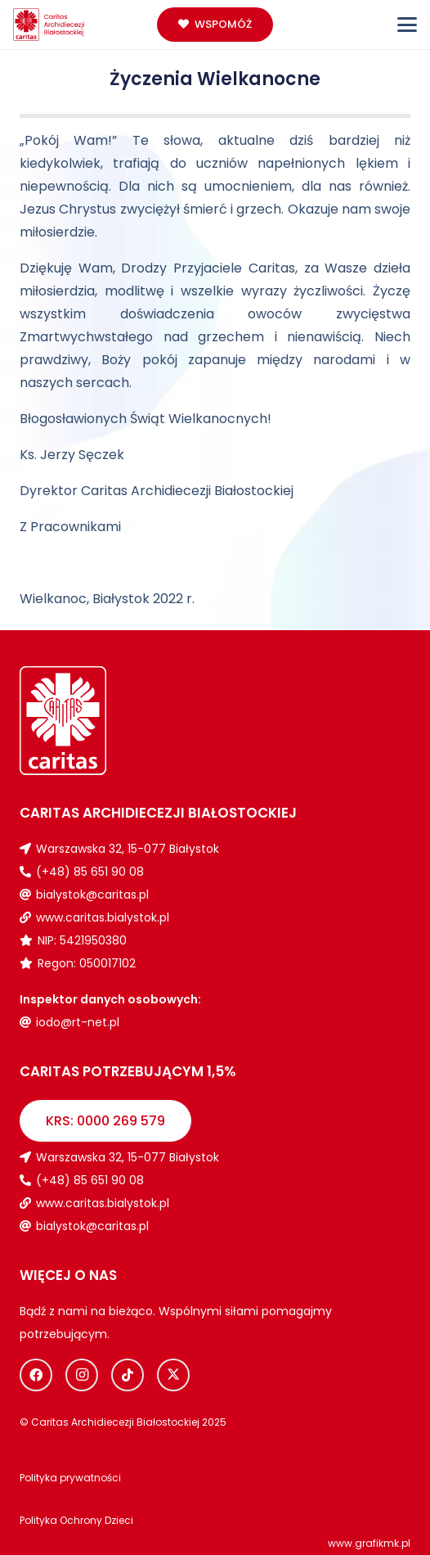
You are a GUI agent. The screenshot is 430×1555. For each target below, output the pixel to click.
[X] (173, 1375)
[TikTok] (127, 1375)
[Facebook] (36, 1375)
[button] (407, 24)
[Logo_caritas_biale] (117, 720)
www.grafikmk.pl (369, 1543)
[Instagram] (81, 1375)
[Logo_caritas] (49, 24)
